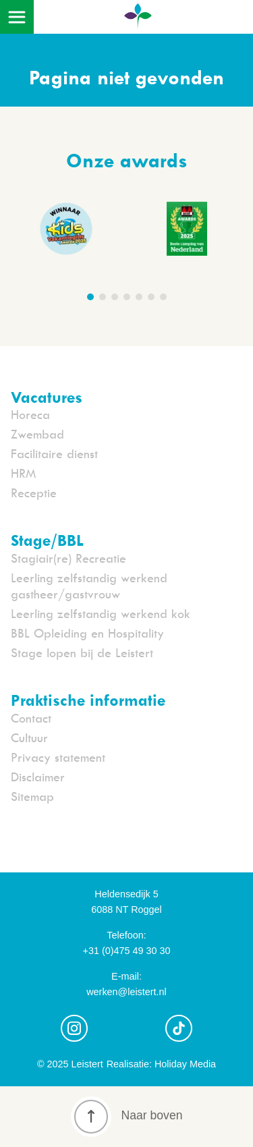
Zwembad (37, 434)
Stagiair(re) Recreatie (68, 558)
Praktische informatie (88, 700)
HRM (23, 473)
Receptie (34, 493)
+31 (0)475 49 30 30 (126, 950)
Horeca (30, 414)
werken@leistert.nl (126, 991)
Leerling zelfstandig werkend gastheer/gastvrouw (89, 586)
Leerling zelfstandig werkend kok (100, 613)
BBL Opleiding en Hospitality (87, 633)
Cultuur (29, 738)
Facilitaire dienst (54, 453)
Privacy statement (58, 757)
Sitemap (32, 796)
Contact (31, 718)
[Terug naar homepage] (137, 21)
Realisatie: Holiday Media (161, 1064)
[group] (187, 231)
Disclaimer (38, 777)
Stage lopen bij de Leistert (82, 653)
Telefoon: (126, 935)
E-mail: (126, 976)
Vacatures (46, 397)
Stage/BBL (47, 540)
